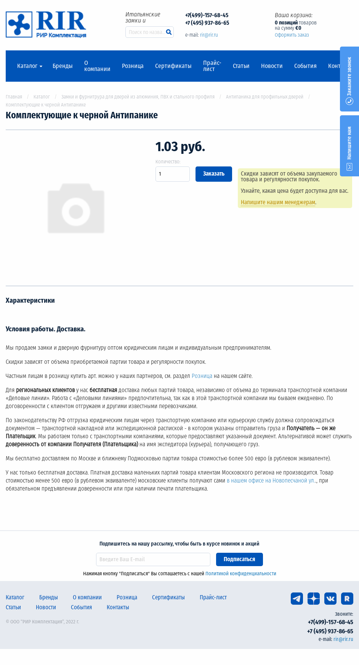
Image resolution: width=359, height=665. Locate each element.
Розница (133, 66)
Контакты (118, 607)
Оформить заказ (292, 35)
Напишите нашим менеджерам (278, 202)
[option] (75, 208)
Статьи (241, 66)
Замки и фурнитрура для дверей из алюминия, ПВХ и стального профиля (138, 97)
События (305, 66)
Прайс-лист (212, 66)
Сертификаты (173, 66)
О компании (97, 66)
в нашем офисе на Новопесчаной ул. (271, 480)
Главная (14, 97)
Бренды (63, 66)
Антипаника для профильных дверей (264, 97)
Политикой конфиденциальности (240, 573)
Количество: (168, 162)
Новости (272, 66)
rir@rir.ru (209, 35)
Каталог (27, 66)
